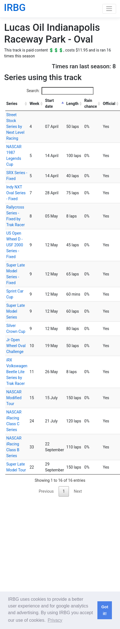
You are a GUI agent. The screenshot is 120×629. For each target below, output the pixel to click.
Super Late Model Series (15, 311)
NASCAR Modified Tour (14, 398)
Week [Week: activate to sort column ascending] (34, 103)
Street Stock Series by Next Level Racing (15, 127)
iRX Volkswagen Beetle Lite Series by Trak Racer (16, 372)
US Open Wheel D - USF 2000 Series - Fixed (14, 245)
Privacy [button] (55, 620)
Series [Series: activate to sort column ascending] (12, 103)
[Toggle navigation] (109, 9)
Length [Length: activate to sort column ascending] (72, 103)
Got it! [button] (104, 610)
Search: (60, 91)
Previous (46, 491)
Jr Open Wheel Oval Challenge (16, 346)
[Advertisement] (52, 551)
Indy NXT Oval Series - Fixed (16, 193)
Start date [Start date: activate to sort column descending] (49, 103)
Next (78, 491)
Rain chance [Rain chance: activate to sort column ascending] (90, 103)
